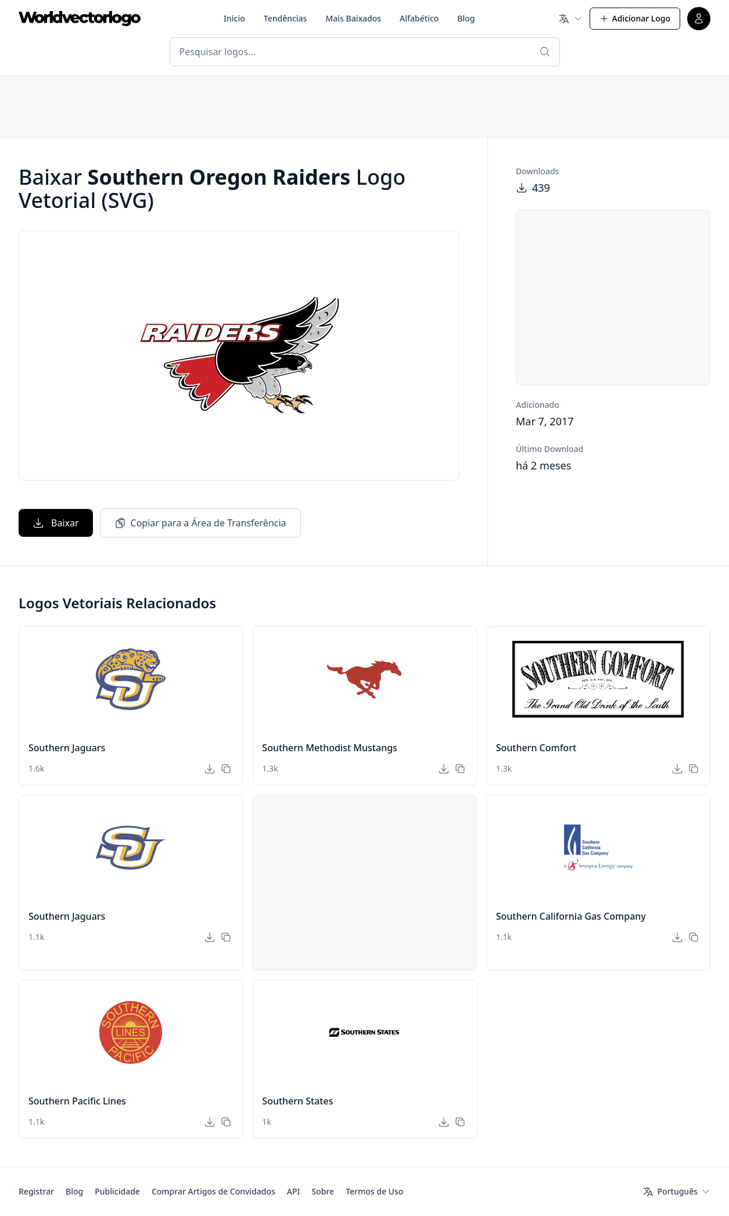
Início (234, 18)
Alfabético (419, 18)
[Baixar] (210, 769)
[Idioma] (570, 18)
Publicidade (117, 1191)
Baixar (56, 522)
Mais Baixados (353, 18)
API (293, 1191)
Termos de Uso (374, 1191)
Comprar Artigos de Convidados (213, 1191)
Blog (466, 18)
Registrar (36, 1191)
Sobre (323, 1191)
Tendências (285, 18)
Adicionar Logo (634, 18)
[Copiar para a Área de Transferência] (226, 769)
